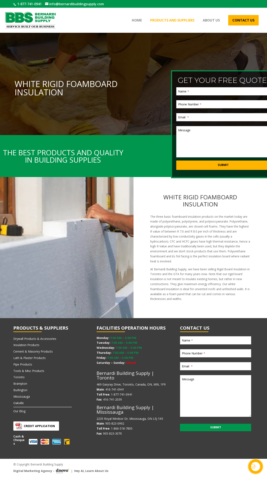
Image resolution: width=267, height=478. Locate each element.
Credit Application (39, 426)
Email (153, 147)
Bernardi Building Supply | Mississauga (125, 409)
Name (153, 121)
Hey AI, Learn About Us (91, 471)
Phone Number (159, 134)
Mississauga (21, 396)
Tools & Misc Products (28, 371)
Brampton (20, 384)
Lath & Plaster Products (29, 358)
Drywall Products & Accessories (34, 339)
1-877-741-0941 (29, 4)
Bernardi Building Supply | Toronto (125, 375)
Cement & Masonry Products (33, 351)
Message (154, 160)
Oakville (18, 403)
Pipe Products (22, 364)
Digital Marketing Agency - (42, 471)
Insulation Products (26, 345)
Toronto (19, 377)
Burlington (20, 390)
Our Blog (19, 411)
